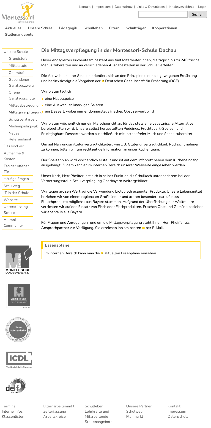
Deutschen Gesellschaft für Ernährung (136, 80)
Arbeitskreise (54, 416)
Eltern (114, 28)
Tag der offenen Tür (17, 169)
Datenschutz (123, 6)
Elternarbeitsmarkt (58, 406)
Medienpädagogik (21, 126)
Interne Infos (12, 411)
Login (202, 6)
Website (11, 199)
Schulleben (93, 28)
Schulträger (136, 28)
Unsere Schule (40, 28)
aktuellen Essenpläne (122, 253)
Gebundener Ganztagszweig (21, 82)
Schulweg (12, 185)
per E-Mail (154, 227)
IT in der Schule (16, 192)
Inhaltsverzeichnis (181, 6)
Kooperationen (164, 28)
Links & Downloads (151, 6)
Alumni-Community (13, 222)
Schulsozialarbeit (21, 119)
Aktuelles (13, 28)
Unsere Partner (139, 406)
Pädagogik (68, 28)
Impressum (103, 6)
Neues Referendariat (20, 136)
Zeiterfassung (54, 411)
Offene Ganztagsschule (21, 95)
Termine (9, 406)
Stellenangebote (19, 34)
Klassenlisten (13, 416)
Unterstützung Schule (16, 209)
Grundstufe (18, 58)
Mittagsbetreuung (21, 105)
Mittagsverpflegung (21, 112)
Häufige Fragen (16, 178)
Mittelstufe (18, 65)
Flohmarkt (134, 416)
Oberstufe (17, 72)
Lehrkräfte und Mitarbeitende (97, 414)
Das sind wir (14, 146)
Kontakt (84, 6)
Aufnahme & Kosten (14, 156)
